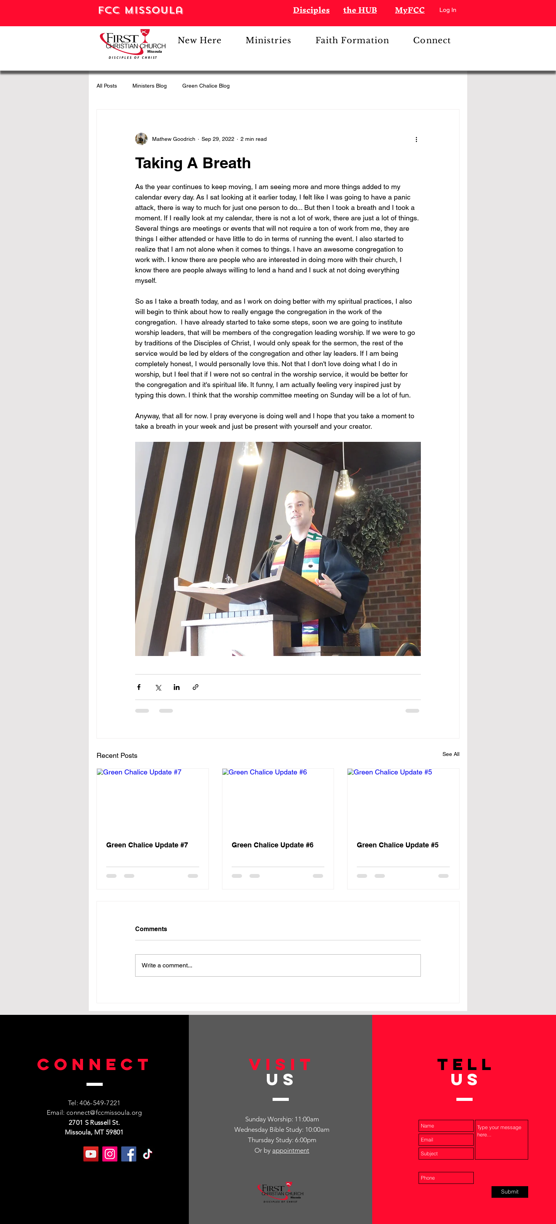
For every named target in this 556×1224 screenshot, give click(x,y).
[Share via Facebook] (138, 687)
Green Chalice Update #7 (147, 845)
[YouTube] (90, 1153)
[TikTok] (147, 1153)
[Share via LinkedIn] (176, 687)
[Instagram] (109, 1153)
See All (450, 754)
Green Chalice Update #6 (273, 845)
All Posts (107, 86)
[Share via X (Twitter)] (157, 687)
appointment (290, 1150)
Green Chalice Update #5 (398, 845)
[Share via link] (195, 687)
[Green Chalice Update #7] (152, 800)
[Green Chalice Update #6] (278, 800)
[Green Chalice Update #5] (403, 800)
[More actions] (416, 139)
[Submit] (510, 1192)
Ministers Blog (149, 86)
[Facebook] (128, 1153)
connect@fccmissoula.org (104, 1112)
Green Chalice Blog (206, 86)
